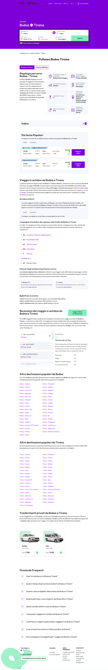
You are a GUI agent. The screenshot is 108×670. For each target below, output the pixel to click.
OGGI (25, 142)
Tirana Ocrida (24, 464)
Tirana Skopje (24, 461)
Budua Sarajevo (25, 422)
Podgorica (79, 190)
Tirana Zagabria (48, 486)
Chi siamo (52, 652)
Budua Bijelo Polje (26, 409)
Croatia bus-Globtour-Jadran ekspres (39, 235)
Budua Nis (46, 416)
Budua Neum (47, 397)
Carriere (78, 650)
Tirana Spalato (25, 477)
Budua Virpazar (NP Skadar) (29, 425)
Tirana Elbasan (48, 464)
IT (72, 3)
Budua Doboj (24, 403)
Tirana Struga (47, 467)
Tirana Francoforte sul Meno (29, 489)
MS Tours (29, 254)
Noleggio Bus (80, 662)
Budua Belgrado (25, 393)
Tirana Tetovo (47, 477)
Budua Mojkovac (25, 416)
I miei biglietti (82, 3)
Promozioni (58, 3)
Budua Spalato (48, 387)
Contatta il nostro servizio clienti (34, 658)
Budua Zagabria (48, 390)
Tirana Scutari (47, 458)
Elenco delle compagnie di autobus (80, 658)
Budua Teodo (47, 409)
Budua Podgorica (49, 384)
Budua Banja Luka (49, 428)
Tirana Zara (47, 480)
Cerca (79, 38)
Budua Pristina (25, 432)
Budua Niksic (24, 419)
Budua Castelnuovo (49, 425)
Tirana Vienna (47, 493)
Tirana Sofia (24, 470)
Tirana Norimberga (26, 505)
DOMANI (33, 142)
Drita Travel (30, 249)
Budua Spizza (24, 435)
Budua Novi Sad (25, 397)
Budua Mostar (25, 387)
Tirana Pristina (25, 458)
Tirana (78, 78)
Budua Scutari (47, 400)
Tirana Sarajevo (25, 473)
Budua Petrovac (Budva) (51, 432)
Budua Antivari (25, 428)
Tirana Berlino (25, 493)
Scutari (86, 190)
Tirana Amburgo (48, 502)
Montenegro (62, 78)
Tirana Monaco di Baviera (51, 489)
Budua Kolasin (25, 406)
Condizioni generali (68, 652)
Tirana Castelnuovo (26, 499)
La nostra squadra (54, 654)
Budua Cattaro (48, 403)
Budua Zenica (24, 412)
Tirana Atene (47, 470)
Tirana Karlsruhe (48, 499)
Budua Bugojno (48, 406)
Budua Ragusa (25, 384)
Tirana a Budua (42, 67)
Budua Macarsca (25, 390)
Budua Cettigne (48, 393)
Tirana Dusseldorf (26, 480)
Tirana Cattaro (48, 473)
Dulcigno (23, 192)
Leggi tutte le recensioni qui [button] (77, 313)
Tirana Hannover (25, 496)
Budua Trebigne (25, 400)
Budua (55, 78)
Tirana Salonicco (25, 483)
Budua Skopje (47, 419)
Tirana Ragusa (25, 467)
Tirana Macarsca (48, 496)
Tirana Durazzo (25, 454)
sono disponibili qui (31, 287)
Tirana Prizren (47, 461)
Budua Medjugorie (49, 422)
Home (50, 3)
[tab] (54, 152)
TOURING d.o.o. (26, 258)
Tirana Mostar (25, 486)
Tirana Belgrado (25, 502)
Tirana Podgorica (49, 454)
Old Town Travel (32, 244)
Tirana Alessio (48, 483)
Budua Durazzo (48, 412)
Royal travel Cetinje (33, 240)
